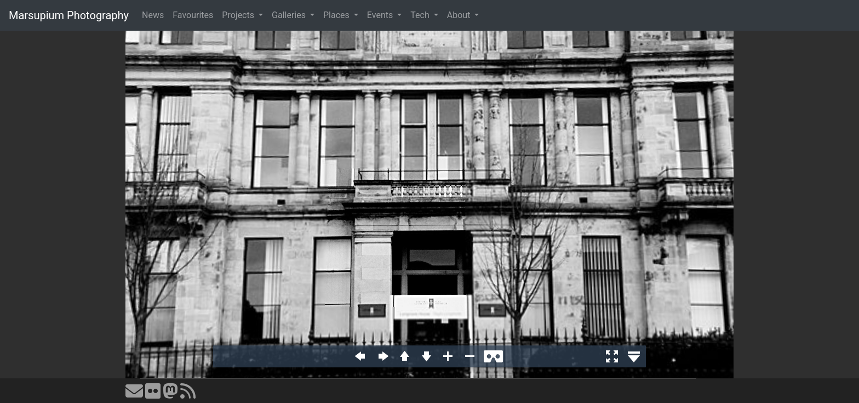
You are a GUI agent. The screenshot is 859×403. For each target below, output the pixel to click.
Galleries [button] (290, 15)
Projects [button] (239, 15)
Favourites (193, 15)
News (153, 15)
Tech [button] (420, 15)
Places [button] (337, 15)
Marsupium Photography (69, 15)
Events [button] (381, 15)
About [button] (460, 15)
